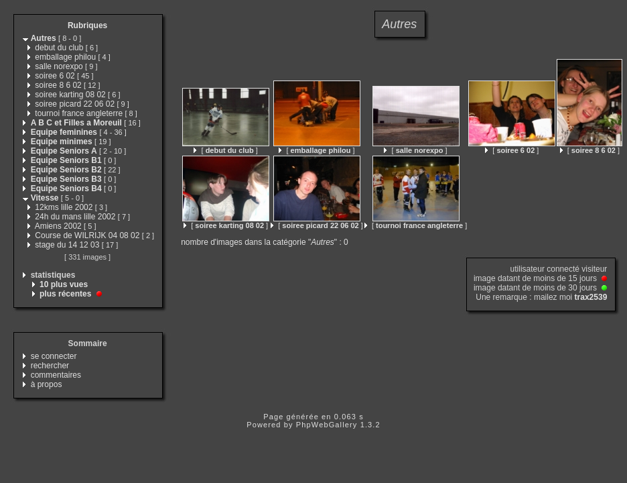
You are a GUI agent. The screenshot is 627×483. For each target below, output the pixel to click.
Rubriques (87, 25)
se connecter (54, 356)
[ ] (225, 150)
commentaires (56, 375)
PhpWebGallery (327, 425)
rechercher (50, 365)
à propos (46, 384)
